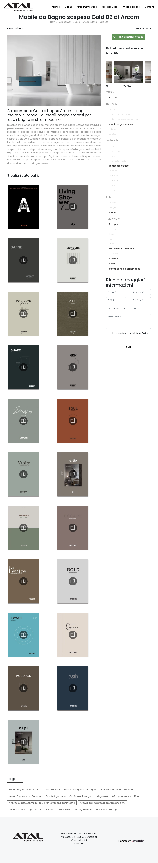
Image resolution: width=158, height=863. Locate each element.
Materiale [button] (112, 140)
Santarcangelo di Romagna (124, 268)
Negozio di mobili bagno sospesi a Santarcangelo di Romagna (42, 802)
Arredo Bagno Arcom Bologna (25, 796)
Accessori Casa (109, 6)
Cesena (112, 234)
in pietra (113, 146)
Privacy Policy (141, 333)
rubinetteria (115, 129)
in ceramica (115, 151)
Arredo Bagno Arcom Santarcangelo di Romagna (69, 789)
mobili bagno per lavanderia (123, 119)
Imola (112, 243)
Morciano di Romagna (121, 248)
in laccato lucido (117, 160)
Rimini (112, 263)
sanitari (112, 133)
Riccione (113, 258)
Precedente (15, 28)
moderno (114, 212)
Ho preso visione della (130, 333)
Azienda (56, 6)
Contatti (149, 6)
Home (53, 21)
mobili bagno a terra (119, 114)
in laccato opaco (119, 165)
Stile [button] (109, 197)
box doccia (114, 109)
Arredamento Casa (87, 6)
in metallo (114, 185)
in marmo (114, 175)
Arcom (113, 97)
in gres (112, 155)
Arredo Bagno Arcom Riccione (116, 789)
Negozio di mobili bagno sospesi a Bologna (31, 809)
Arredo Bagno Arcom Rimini (23, 789)
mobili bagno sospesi (121, 124)
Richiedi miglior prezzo (128, 37)
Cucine (68, 6)
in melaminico (116, 180)
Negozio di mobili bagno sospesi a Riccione (103, 802)
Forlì (111, 238)
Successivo (143, 28)
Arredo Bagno (89, 21)
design (112, 207)
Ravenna (113, 253)
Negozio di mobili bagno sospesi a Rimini (118, 796)
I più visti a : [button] (113, 218)
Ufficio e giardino (131, 6)
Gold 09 (103, 21)
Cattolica (113, 229)
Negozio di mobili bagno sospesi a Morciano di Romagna (89, 809)
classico (113, 202)
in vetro (112, 190)
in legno (113, 170)
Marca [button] (110, 92)
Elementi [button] (111, 103)
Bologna (114, 224)
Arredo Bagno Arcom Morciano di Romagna (69, 796)
